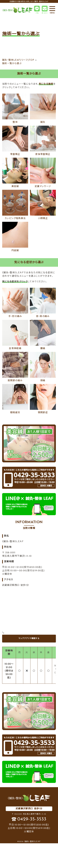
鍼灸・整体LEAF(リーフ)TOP (18, 60)
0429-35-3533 (31, 819)
